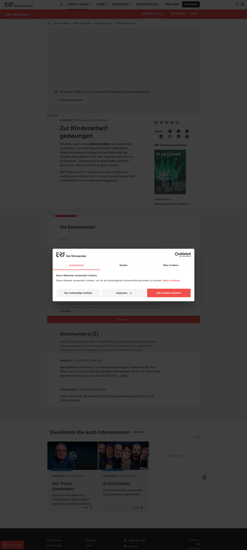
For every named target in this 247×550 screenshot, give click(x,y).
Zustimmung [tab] (76, 265)
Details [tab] (123, 265)
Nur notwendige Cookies (78, 293)
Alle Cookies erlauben (168, 293)
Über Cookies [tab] (170, 265)
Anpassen (123, 293)
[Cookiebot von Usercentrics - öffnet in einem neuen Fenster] (177, 254)
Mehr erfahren (171, 280)
